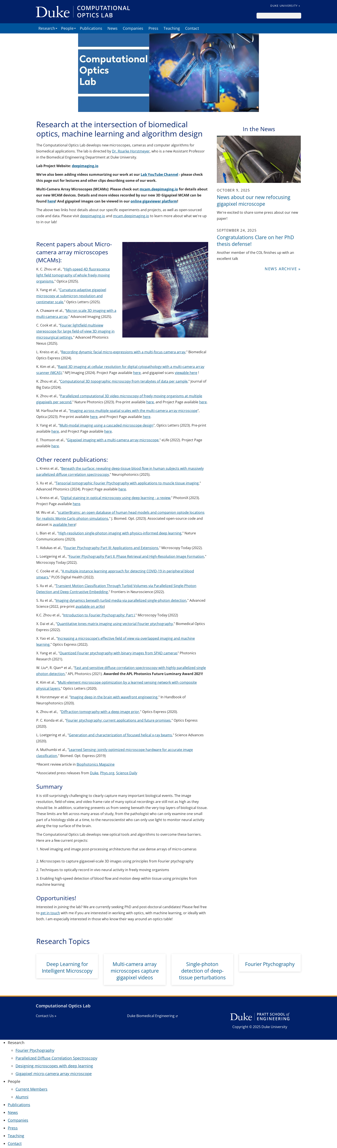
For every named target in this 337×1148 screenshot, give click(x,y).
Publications (91, 28)
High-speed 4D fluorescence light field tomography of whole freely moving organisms (73, 275)
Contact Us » (46, 1015)
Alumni (22, 1096)
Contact (192, 28)
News (112, 28)
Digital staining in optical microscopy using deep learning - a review (115, 497)
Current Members (31, 1089)
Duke (94, 773)
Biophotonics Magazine (96, 764)
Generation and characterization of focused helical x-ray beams (120, 735)
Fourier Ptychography (35, 1050)
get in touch (50, 913)
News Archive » (283, 268)
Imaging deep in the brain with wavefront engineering (114, 697)
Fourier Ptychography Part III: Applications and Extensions (111, 547)
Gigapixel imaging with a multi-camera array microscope (113, 440)
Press (153, 28)
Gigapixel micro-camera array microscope (54, 1073)
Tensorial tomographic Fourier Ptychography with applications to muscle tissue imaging (127, 483)
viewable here (186, 372)
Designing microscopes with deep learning (54, 1065)
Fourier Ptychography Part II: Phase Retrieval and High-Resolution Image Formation (136, 556)
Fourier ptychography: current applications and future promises (118, 720)
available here (64, 524)
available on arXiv (90, 606)
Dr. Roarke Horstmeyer (131, 151)
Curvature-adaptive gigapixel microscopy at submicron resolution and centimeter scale (71, 295)
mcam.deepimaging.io (131, 216)
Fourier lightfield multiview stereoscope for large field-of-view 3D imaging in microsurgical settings (75, 331)
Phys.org (107, 773)
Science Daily (126, 773)
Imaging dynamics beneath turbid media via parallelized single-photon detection (121, 600)
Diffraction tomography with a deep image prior (100, 711)
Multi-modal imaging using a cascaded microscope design (106, 425)
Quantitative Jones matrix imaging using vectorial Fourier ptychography (115, 623)
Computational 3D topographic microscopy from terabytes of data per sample (123, 381)
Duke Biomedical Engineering (151, 1015)
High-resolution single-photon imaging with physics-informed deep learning (119, 533)
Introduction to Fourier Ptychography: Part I (99, 615)
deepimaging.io (92, 216)
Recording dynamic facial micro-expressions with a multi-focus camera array (123, 352)
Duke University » (285, 6)
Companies (133, 28)
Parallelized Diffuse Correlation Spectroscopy (56, 1058)
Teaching (172, 28)
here (137, 372)
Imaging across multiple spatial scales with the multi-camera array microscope (133, 410)
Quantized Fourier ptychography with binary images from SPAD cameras (119, 653)
